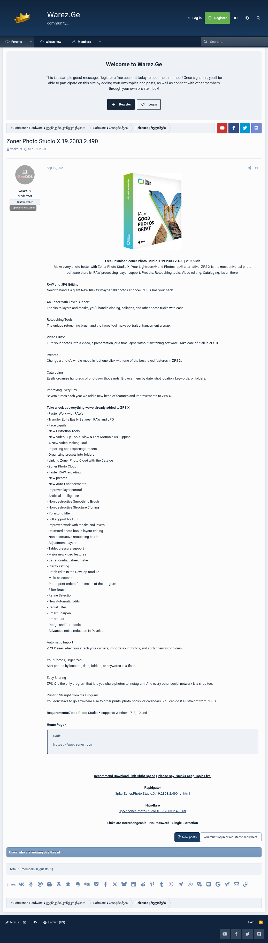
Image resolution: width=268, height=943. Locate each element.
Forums (16, 42)
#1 (256, 168)
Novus (12, 922)
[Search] (258, 18)
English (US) (54, 922)
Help (251, 922)
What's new (53, 42)
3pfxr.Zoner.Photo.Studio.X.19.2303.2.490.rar (152, 811)
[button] (247, 18)
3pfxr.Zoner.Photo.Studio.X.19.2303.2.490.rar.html (152, 793)
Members (84, 42)
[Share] (249, 168)
